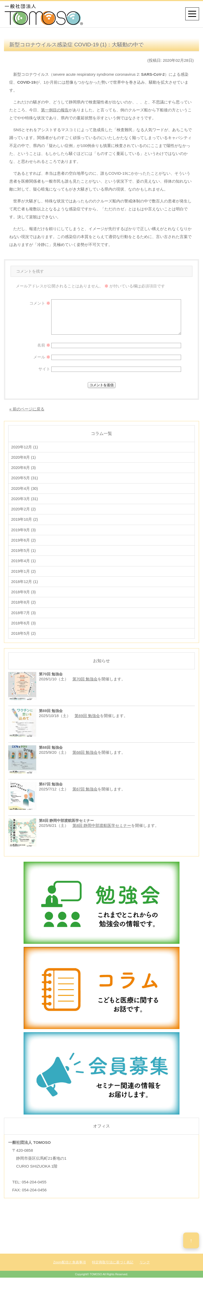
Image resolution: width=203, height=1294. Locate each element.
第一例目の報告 (55, 110)
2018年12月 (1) (24, 588)
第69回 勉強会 (87, 724)
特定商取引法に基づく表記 (112, 1271)
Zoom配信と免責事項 (69, 1271)
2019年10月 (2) (24, 523)
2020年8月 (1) (23, 458)
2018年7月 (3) (23, 620)
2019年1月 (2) (23, 577)
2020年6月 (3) (23, 469)
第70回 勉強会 (85, 688)
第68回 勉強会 (85, 761)
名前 (43, 345)
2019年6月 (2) (23, 544)
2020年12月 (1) (24, 447)
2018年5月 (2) (23, 642)
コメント (39, 303)
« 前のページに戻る (26, 409)
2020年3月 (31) (24, 501)
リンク (145, 1271)
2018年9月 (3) (23, 598)
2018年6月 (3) (23, 631)
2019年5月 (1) (23, 555)
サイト (44, 369)
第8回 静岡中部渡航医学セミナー (101, 834)
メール (41, 357)
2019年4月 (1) (23, 566)
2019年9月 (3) (23, 534)
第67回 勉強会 (85, 797)
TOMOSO (96, 1282)
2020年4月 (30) (24, 490)
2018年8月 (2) (23, 609)
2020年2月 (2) (23, 512)
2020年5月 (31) (24, 479)
